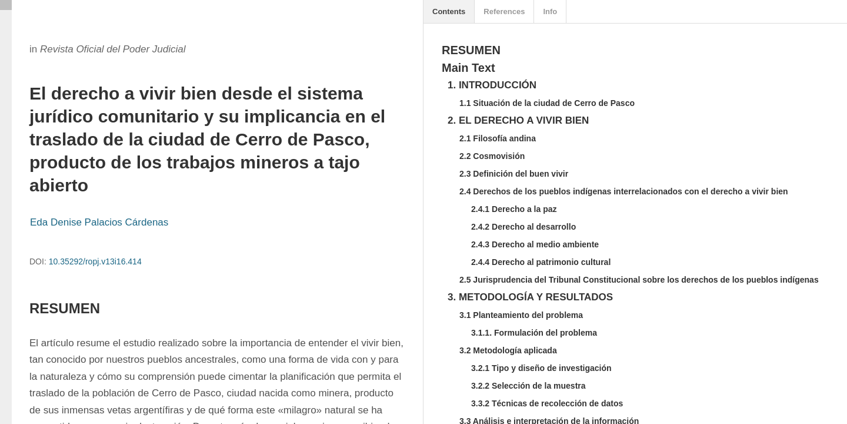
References (504, 11)
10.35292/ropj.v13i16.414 (95, 261)
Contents (448, 11)
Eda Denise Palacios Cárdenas (99, 222)
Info (550, 11)
